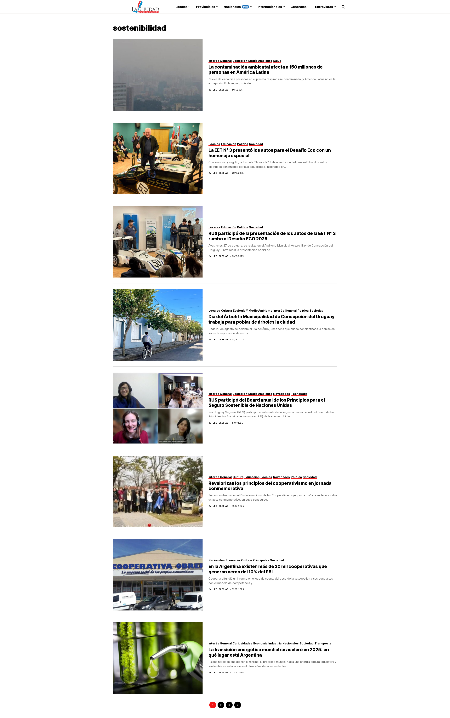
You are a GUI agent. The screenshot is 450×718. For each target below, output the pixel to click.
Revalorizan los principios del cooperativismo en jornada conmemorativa (270, 486)
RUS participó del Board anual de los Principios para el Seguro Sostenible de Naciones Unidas (266, 402)
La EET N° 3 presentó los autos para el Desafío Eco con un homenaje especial (269, 152)
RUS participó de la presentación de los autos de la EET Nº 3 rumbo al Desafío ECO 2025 (272, 236)
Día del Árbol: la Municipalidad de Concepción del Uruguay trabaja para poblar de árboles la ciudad (271, 319)
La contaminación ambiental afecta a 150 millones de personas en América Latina (265, 69)
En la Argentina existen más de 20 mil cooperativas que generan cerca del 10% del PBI (267, 569)
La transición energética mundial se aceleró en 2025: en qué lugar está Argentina (268, 652)
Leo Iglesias (220, 90)
